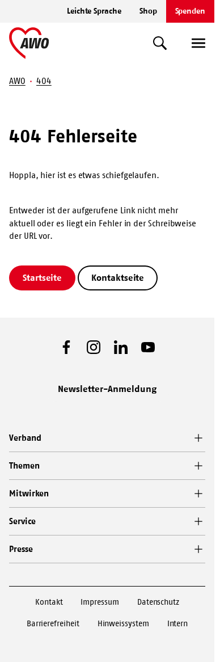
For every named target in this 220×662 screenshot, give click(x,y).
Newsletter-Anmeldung (107, 388)
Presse (21, 549)
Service (22, 521)
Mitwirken (29, 493)
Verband (25, 437)
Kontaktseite (117, 277)
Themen (24, 465)
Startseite (42, 277)
